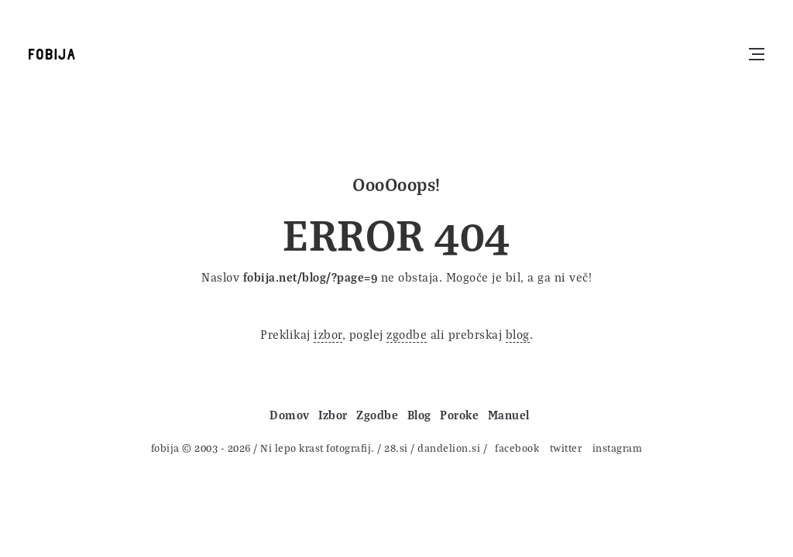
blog (518, 334)
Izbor (333, 414)
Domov (289, 414)
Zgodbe (377, 414)
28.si (396, 447)
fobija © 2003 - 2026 (201, 447)
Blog (419, 414)
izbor (328, 334)
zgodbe (406, 334)
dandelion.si (448, 447)
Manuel (509, 414)
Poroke (459, 414)
